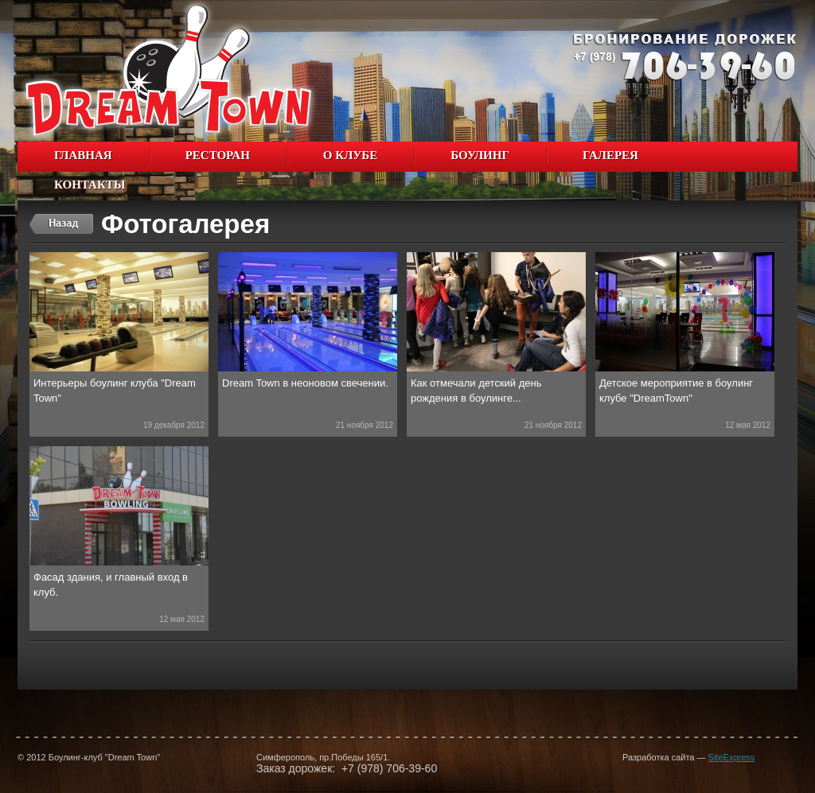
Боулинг (475, 156)
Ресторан (217, 155)
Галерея (606, 156)
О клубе (346, 156)
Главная (83, 155)
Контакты (90, 184)
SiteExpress (731, 757)
